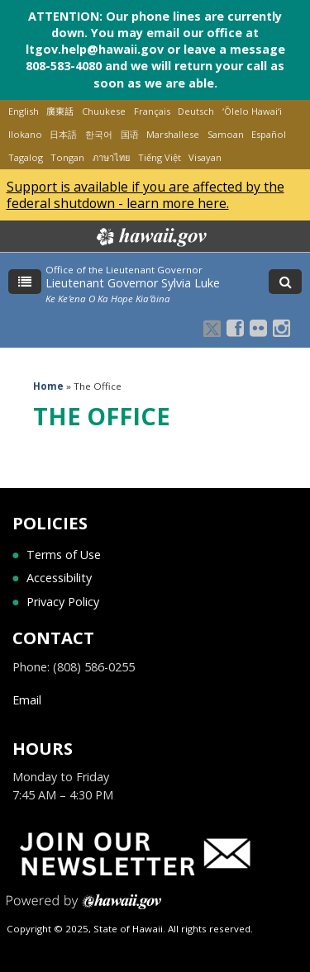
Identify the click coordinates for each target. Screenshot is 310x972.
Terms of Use (63, 554)
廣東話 (60, 111)
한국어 (98, 134)
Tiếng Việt (159, 157)
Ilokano (25, 134)
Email (26, 700)
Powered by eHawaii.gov (84, 908)
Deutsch (196, 111)
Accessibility (59, 578)
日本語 (63, 134)
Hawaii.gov (150, 237)
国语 (130, 134)
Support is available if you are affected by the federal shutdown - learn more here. (145, 195)
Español (268, 134)
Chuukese (104, 111)
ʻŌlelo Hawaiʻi (252, 111)
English (23, 111)
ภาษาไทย (111, 157)
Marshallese (172, 134)
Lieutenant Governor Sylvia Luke (132, 283)
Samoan (225, 134)
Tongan (67, 157)
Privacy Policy (62, 601)
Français (152, 111)
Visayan (205, 157)
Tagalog (25, 157)
